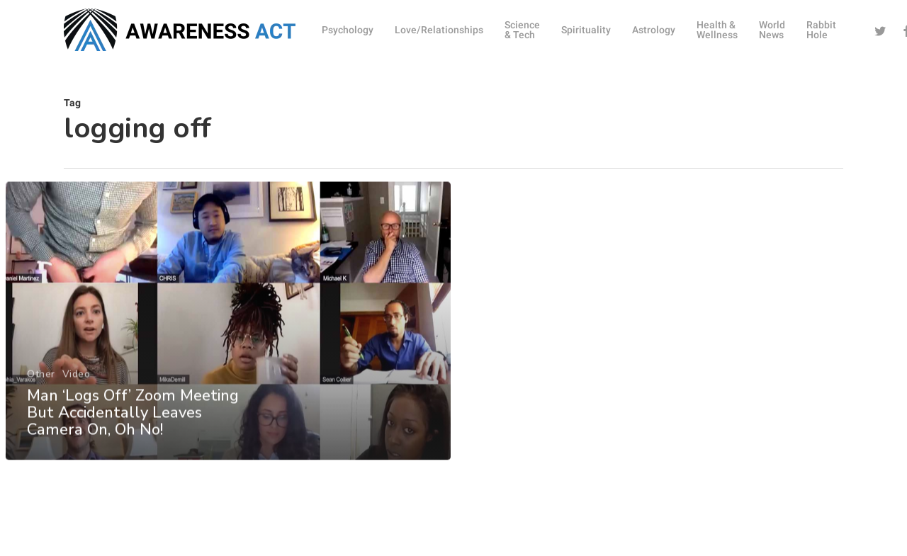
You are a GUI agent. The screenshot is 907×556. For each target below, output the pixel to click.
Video (76, 388)
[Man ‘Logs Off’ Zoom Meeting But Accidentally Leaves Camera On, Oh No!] (228, 336)
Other (40, 388)
